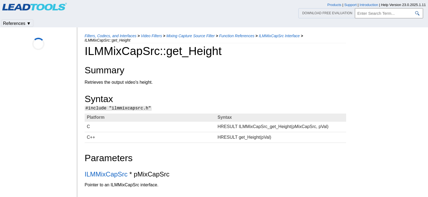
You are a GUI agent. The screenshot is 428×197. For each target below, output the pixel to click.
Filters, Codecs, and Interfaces (110, 36)
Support (350, 5)
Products (334, 5)
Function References (236, 36)
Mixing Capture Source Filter (190, 36)
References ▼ (17, 23)
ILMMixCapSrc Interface (279, 36)
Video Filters (151, 36)
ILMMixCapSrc (106, 175)
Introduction (368, 5)
